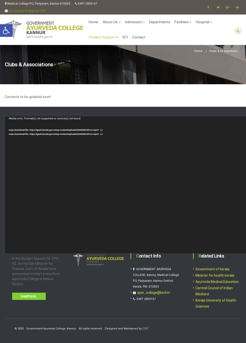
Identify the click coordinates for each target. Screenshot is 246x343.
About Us (110, 22)
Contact (139, 37)
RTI (125, 37)
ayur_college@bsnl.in (153, 293)
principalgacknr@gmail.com (27, 11)
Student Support (102, 37)
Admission (133, 22)
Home (93, 22)
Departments (159, 22)
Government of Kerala (212, 269)
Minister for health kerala (214, 275)
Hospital (202, 22)
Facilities (182, 22)
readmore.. (29, 296)
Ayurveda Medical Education (217, 282)
